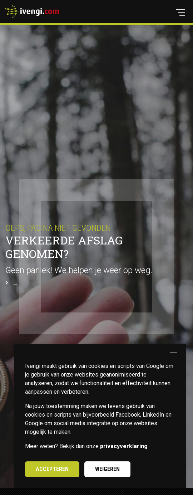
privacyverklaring (124, 446)
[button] (180, 12)
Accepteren (52, 469)
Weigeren (107, 469)
